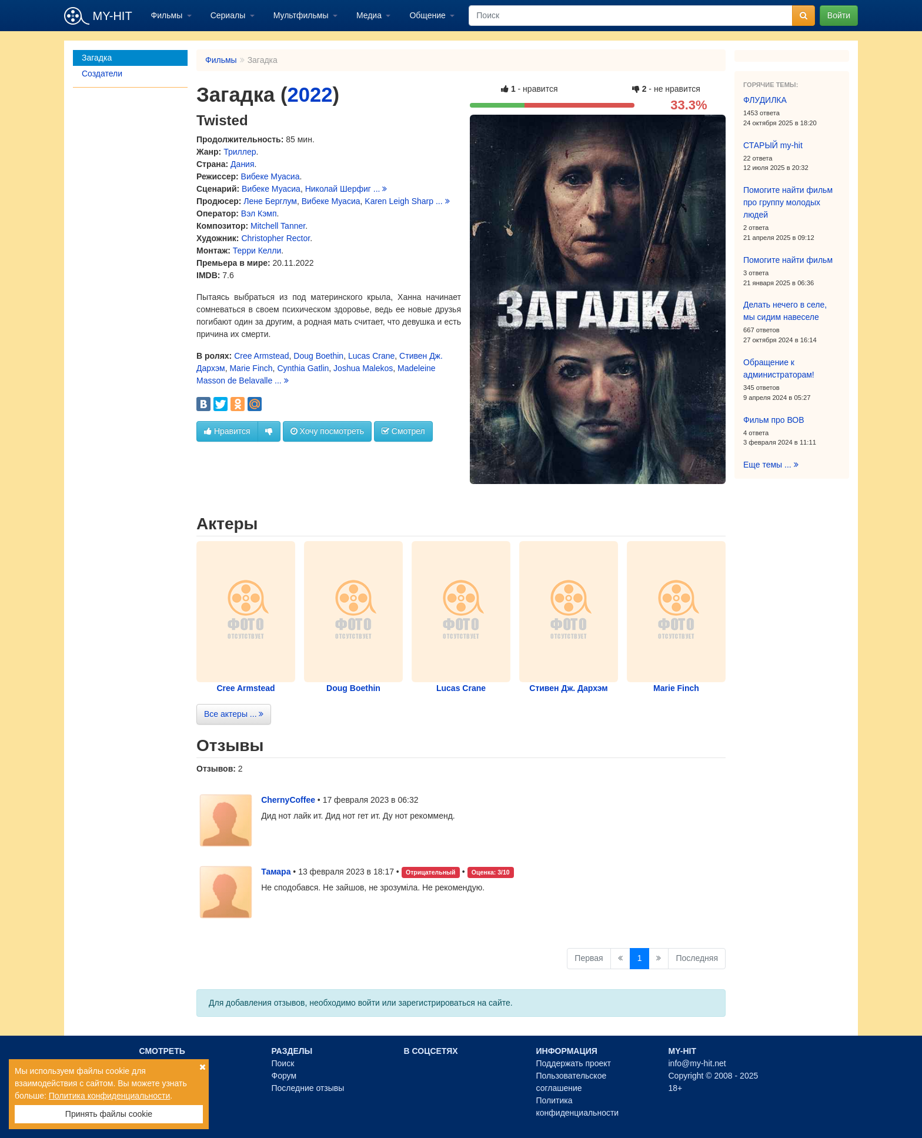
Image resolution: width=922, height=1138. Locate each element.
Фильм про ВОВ (773, 420)
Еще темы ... (771, 464)
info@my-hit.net (697, 1063)
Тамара (275, 871)
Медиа (370, 15)
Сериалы (229, 15)
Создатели (102, 73)
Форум (284, 1075)
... (380, 188)
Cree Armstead (261, 356)
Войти (838, 15)
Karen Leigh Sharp (399, 201)
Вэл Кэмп (259, 213)
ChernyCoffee (288, 800)
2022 (309, 95)
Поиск (283, 1063)
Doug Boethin (318, 356)
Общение (428, 15)
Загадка (97, 57)
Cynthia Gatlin (303, 368)
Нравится (227, 431)
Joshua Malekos (363, 368)
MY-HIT (98, 16)
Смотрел (403, 431)
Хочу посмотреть (327, 431)
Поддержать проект (574, 1063)
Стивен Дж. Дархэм (568, 688)
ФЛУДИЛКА (765, 100)
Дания (242, 164)
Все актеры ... (233, 714)
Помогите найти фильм (788, 260)
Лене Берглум (270, 201)
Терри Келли (257, 250)
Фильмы (168, 15)
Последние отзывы (308, 1088)
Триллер (239, 151)
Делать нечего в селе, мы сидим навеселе (785, 311)
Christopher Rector (275, 238)
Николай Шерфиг (338, 188)
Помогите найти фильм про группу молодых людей (788, 202)
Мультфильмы (302, 15)
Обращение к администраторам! (778, 368)
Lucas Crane (371, 356)
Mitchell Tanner (277, 226)
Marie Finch (250, 368)
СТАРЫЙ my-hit (773, 145)
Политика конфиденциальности (110, 1095)
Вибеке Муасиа (270, 176)
